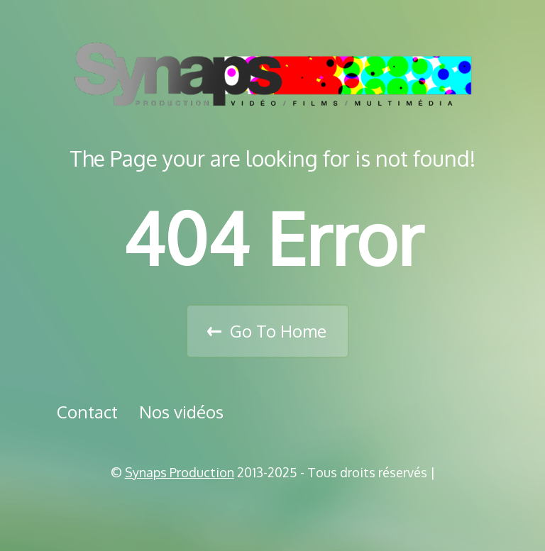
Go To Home (278, 331)
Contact (87, 412)
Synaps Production (179, 472)
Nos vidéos (181, 412)
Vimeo (277, 508)
